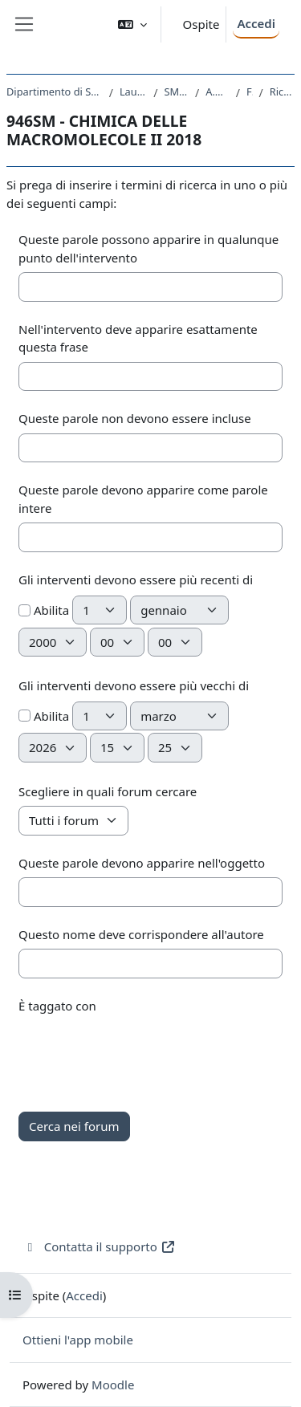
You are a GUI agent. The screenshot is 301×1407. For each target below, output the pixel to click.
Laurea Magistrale (133, 91)
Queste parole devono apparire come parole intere (143, 499)
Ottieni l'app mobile (77, 1340)
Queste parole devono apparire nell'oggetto (141, 863)
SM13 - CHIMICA (176, 91)
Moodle (113, 1385)
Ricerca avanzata (282, 91)
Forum (249, 91)
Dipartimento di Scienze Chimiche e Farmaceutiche (54, 91)
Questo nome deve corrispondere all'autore (141, 934)
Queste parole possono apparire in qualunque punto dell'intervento (148, 248)
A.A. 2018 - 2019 (217, 91)
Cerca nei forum (74, 1126)
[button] (132, 24)
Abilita (43, 610)
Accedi (256, 23)
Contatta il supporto (99, 1246)
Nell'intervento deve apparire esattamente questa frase (138, 338)
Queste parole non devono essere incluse (134, 418)
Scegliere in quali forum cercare (107, 791)
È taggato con (57, 1006)
